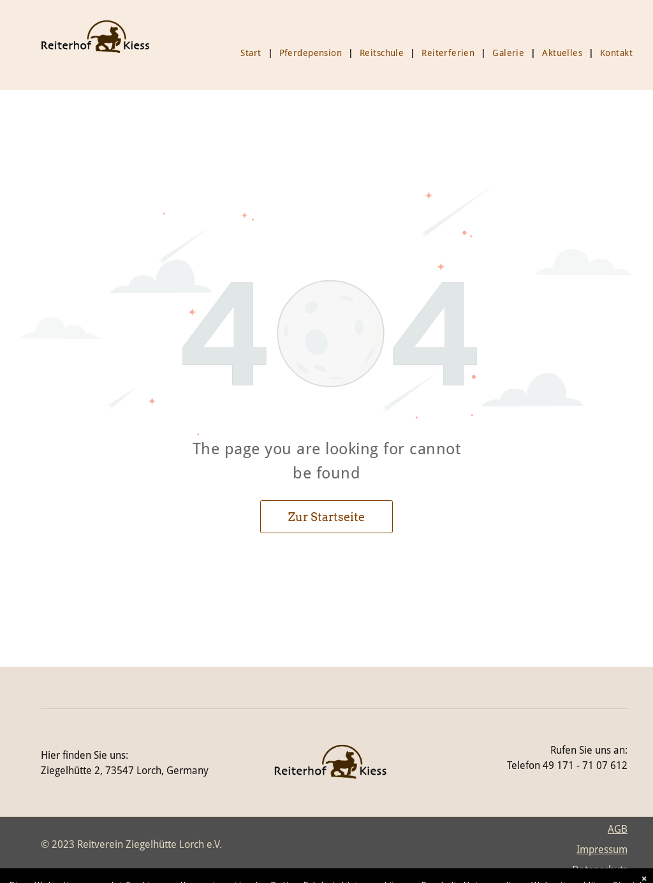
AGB (617, 829)
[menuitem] (253, 53)
